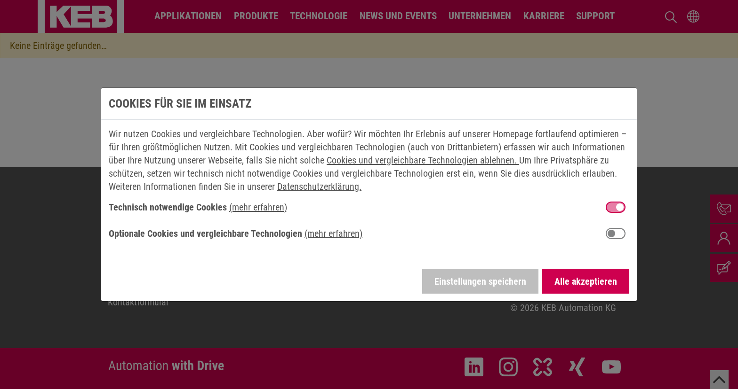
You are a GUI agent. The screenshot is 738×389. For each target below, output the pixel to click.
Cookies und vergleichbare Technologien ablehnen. (423, 160)
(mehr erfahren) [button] (258, 207)
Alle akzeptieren (585, 281)
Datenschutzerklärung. (319, 186)
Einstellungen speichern (480, 281)
